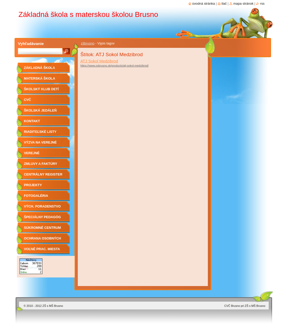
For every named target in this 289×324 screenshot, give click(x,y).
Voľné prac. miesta (42, 249)
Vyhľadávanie (31, 43)
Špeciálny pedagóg (42, 217)
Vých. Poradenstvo (42, 206)
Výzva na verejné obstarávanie (40, 144)
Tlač (224, 3)
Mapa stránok (243, 3)
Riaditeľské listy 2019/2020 (40, 133)
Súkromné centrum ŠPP (42, 229)
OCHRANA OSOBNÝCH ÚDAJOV (42, 240)
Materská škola (39, 78)
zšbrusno (87, 43)
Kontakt (32, 121)
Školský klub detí (41, 89)
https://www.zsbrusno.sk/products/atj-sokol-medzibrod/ (114, 65)
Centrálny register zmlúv (43, 176)
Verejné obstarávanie (37, 155)
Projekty (33, 185)
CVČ (27, 100)
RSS (262, 3)
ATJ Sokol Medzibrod (99, 61)
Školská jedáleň (40, 110)
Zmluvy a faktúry (40, 164)
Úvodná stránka (203, 3)
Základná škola (39, 68)
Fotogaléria (36, 196)
